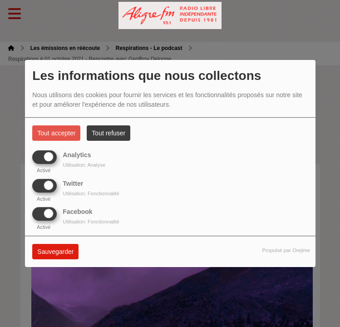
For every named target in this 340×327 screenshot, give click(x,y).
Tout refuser (108, 133)
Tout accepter (56, 133)
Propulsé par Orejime (286, 250)
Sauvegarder (55, 251)
